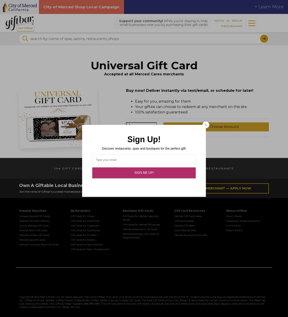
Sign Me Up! (144, 172)
